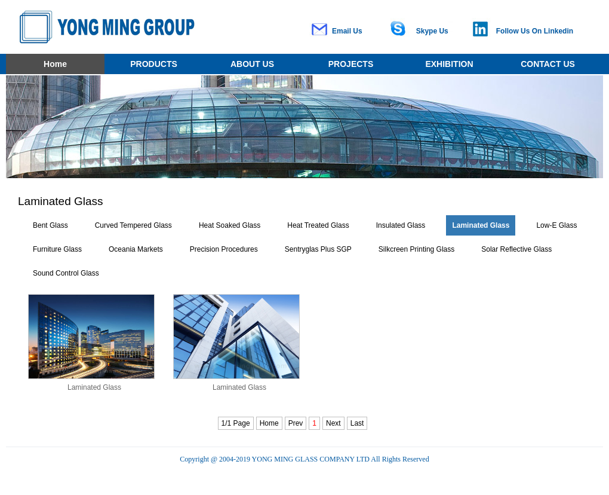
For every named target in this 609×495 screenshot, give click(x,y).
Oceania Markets (136, 249)
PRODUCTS (153, 64)
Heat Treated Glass (318, 225)
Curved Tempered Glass (133, 225)
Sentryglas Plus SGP (318, 249)
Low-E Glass (556, 225)
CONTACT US (548, 64)
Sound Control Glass (66, 273)
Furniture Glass (57, 249)
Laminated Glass (480, 225)
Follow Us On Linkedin (534, 31)
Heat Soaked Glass (229, 225)
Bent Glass (50, 225)
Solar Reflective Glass (516, 249)
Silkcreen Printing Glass (416, 249)
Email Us (347, 31)
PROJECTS (350, 64)
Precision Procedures (224, 249)
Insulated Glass (401, 225)
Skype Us (432, 31)
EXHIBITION (449, 64)
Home (55, 64)
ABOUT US (252, 64)
